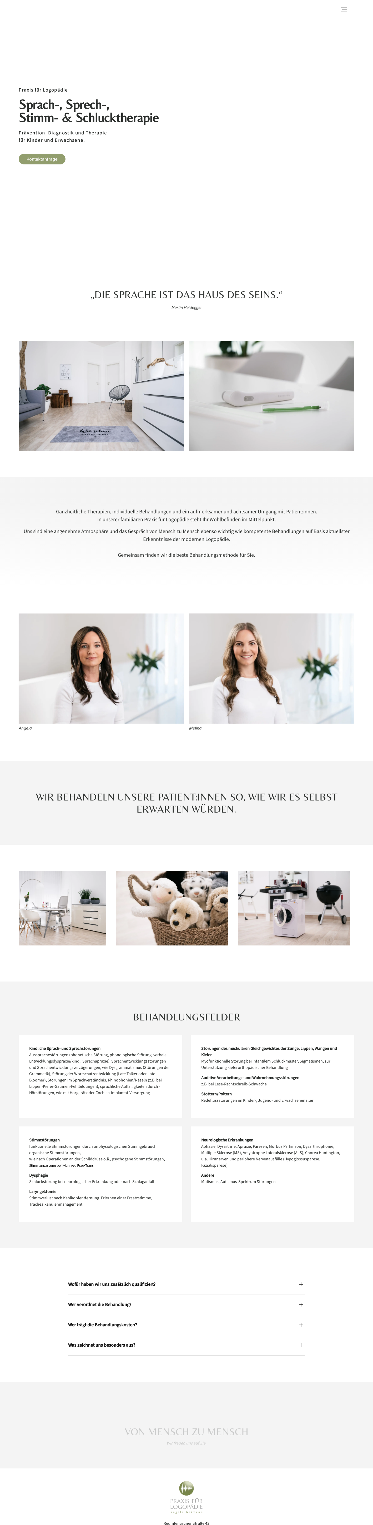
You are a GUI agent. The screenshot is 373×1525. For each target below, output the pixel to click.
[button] (344, 9)
